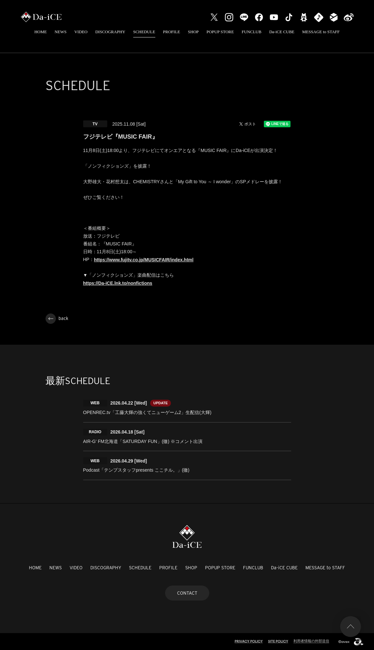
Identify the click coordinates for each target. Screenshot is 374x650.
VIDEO (80, 31)
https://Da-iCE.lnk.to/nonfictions (117, 283)
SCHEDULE (144, 31)
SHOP (193, 31)
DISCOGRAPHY (110, 31)
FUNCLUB (252, 31)
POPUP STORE (220, 31)
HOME (40, 31)
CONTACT (187, 593)
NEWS (61, 31)
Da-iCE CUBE (281, 31)
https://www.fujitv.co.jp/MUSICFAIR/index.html (143, 259)
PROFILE (171, 31)
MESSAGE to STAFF (321, 31)
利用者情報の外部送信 (311, 641)
